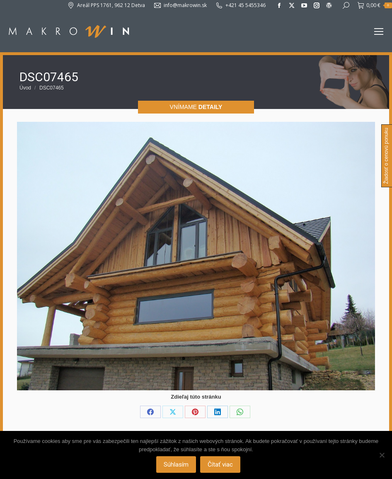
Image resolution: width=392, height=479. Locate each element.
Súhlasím (176, 464)
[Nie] (381, 455)
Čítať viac (220, 464)
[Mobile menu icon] (379, 31)
